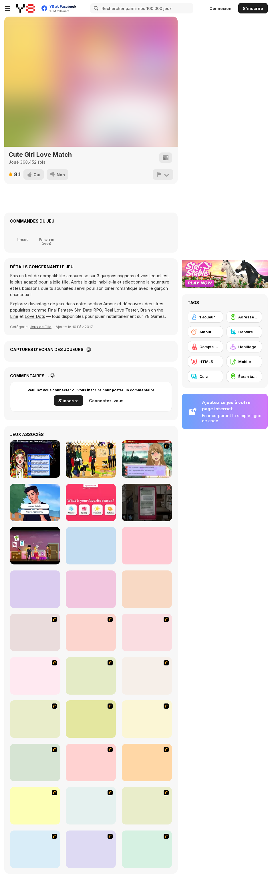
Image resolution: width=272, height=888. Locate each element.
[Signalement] (163, 174)
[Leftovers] (91, 545)
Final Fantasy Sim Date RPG (75, 310)
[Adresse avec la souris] (244, 317)
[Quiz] (205, 376)
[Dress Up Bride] (35, 719)
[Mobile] (244, 361)
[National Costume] (91, 805)
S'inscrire (253, 8)
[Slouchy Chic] (35, 849)
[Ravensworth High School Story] (35, 502)
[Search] (95, 8)
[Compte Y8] (205, 346)
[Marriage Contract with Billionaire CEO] (147, 589)
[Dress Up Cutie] (147, 676)
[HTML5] (205, 361)
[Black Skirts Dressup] (91, 459)
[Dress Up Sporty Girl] (147, 805)
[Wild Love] (147, 545)
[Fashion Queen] (147, 719)
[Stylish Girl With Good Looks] (147, 849)
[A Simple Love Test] (91, 502)
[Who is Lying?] (35, 589)
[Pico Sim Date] (147, 632)
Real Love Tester (121, 310)
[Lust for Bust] (35, 632)
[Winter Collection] (35, 805)
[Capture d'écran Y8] (244, 332)
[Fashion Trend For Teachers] (91, 762)
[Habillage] (244, 346)
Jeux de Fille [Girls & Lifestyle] (40, 326)
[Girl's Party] (35, 762)
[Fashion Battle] (91, 589)
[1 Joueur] (205, 317)
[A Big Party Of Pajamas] (91, 849)
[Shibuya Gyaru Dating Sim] (147, 459)
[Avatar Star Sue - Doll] (91, 676)
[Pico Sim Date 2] (35, 676)
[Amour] (205, 332)
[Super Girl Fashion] (147, 762)
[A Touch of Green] (91, 719)
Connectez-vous (106, 400)
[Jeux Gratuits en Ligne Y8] (25, 8)
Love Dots (35, 316)
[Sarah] (147, 502)
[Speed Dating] (35, 459)
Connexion (220, 8)
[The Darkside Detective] (35, 545)
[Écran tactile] (244, 376)
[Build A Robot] (91, 632)
